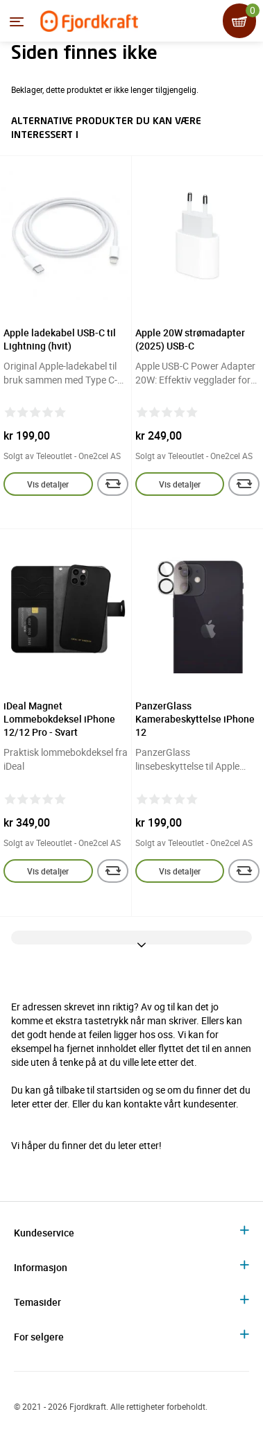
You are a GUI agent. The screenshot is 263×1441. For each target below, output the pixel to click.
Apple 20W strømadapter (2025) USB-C (190, 339)
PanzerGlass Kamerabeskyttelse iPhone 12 (195, 719)
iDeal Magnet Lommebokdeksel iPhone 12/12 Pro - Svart (59, 719)
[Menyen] (16, 21)
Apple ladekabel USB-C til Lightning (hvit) (59, 339)
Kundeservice (44, 1232)
